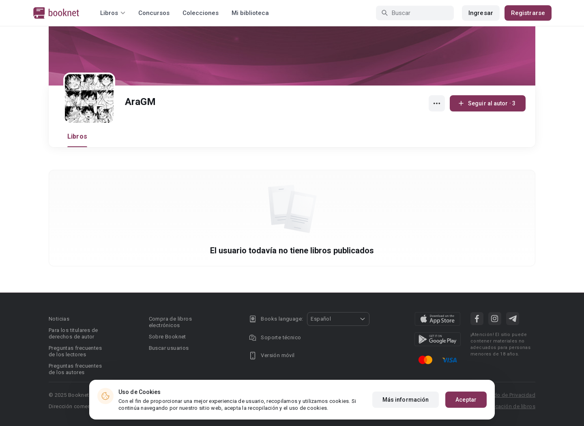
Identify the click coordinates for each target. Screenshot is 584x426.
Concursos (154, 13)
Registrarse (528, 13)
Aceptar (466, 401)
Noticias (59, 319)
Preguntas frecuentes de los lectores (75, 351)
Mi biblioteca (250, 13)
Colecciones (200, 13)
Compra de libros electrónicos (170, 322)
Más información (405, 401)
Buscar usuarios (169, 348)
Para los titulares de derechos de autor (73, 333)
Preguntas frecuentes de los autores (75, 369)
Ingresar (480, 13)
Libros (77, 136)
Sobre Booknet (167, 337)
